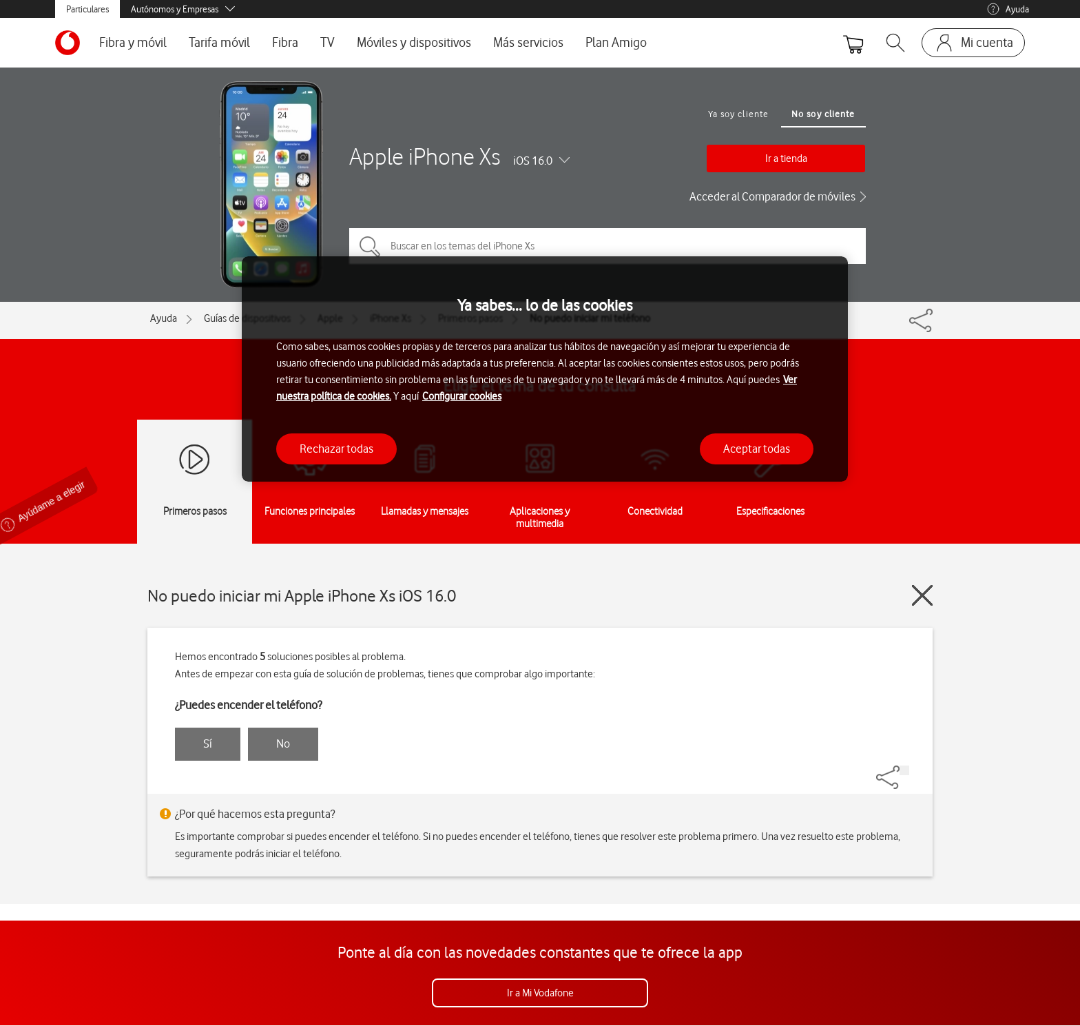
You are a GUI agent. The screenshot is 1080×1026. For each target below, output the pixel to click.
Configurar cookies (461, 396)
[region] (545, 369)
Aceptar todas (756, 448)
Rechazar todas (336, 448)
